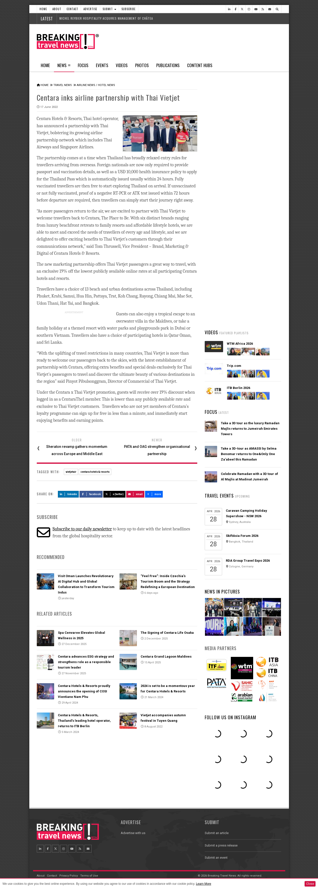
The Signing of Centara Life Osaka (167, 633)
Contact (72, 9)
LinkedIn (68, 494)
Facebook (91, 494)
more (154, 494)
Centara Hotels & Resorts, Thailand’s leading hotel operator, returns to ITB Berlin (84, 720)
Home (43, 9)
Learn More (203, 884)
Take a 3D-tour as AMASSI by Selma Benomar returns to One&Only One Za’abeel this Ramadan (249, 454)
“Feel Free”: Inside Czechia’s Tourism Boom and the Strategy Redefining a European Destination (168, 581)
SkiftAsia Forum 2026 (242, 536)
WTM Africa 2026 (240, 343)
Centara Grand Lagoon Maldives (166, 656)
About (56, 9)
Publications (168, 65)
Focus (83, 65)
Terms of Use (89, 875)
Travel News (62, 85)
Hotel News (106, 85)
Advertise (90, 9)
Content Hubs (199, 65)
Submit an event (216, 857)
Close (310, 884)
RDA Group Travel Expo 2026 (248, 560)
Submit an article (217, 833)
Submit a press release (221, 845)
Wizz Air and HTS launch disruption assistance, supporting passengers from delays (249, 306)
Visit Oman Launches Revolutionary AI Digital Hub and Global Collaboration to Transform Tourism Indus (250, 277)
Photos (142, 65)
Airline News (86, 85)
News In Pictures (222, 591)
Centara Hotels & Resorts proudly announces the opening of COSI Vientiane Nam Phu (84, 691)
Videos (122, 65)
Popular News (262, 188)
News (64, 67)
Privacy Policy (68, 875)
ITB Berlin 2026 (238, 388)
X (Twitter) (114, 494)
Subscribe (128, 9)
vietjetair (71, 471)
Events (102, 65)
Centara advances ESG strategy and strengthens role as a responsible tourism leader (86, 662)
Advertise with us (133, 833)
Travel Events (219, 495)
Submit (109, 9)
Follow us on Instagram (230, 717)
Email (135, 494)
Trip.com (234, 366)
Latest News (223, 188)
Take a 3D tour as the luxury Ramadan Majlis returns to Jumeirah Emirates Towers (250, 428)
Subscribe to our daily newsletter (82, 529)
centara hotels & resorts (95, 471)
